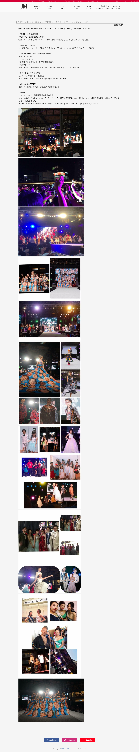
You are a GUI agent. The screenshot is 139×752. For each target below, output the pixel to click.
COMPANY (118, 7)
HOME (36, 7)
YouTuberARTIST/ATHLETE (104, 7)
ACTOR (76, 7)
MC (63, 7)
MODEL (49, 7)
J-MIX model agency (67, 749)
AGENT (89, 7)
